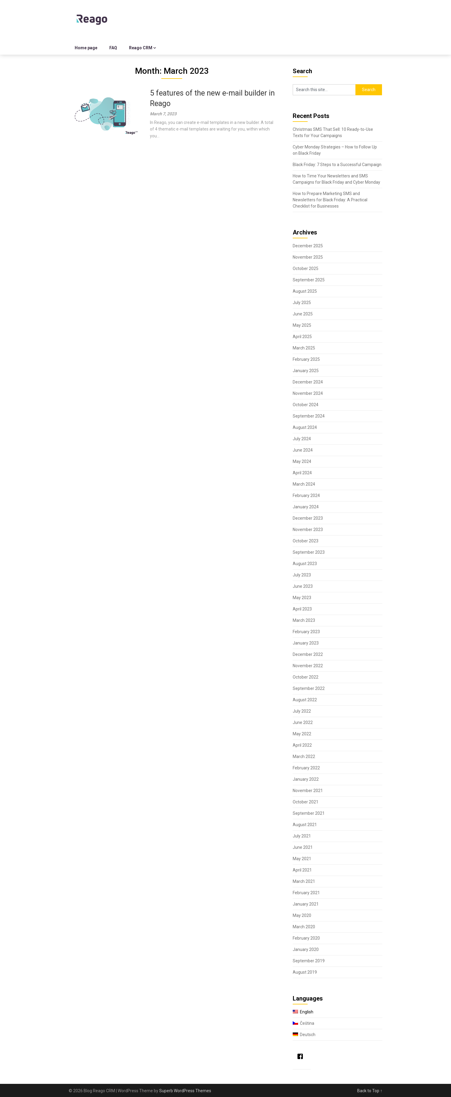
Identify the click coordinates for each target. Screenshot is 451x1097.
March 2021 (304, 881)
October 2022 (305, 677)
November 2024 (308, 393)
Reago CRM (140, 47)
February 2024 (306, 495)
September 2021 (309, 813)
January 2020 (306, 949)
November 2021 (308, 790)
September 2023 (309, 552)
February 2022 (306, 767)
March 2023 (304, 620)
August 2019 (305, 972)
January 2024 (306, 506)
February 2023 (306, 631)
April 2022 (302, 745)
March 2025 (304, 348)
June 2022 (303, 722)
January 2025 (306, 370)
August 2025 (305, 291)
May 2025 (302, 325)
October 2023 (305, 540)
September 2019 (309, 960)
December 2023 (308, 518)
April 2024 (302, 472)
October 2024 (305, 404)
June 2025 (303, 314)
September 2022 (309, 688)
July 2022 (302, 711)
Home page (86, 47)
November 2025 (308, 257)
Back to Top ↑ (369, 1090)
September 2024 (309, 416)
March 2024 (304, 484)
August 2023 (305, 563)
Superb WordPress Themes (185, 1090)
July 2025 (302, 302)
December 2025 (308, 245)
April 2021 (302, 870)
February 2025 (306, 359)
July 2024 (302, 438)
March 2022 (304, 756)
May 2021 (302, 858)
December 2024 (308, 382)
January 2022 (306, 779)
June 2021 (303, 847)
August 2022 (305, 699)
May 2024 (302, 461)
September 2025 (309, 279)
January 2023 (306, 643)
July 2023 (302, 575)
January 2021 (306, 904)
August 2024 (305, 427)
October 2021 (305, 802)
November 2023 (308, 529)
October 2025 (305, 268)
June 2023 (303, 586)
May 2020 (302, 915)
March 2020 (304, 926)
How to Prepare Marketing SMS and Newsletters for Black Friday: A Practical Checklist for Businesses (330, 199)
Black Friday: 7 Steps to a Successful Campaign (337, 164)
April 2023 (302, 609)
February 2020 (306, 938)
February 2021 (306, 892)
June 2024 (303, 450)
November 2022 (308, 665)
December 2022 (308, 654)
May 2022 (302, 733)
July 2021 (302, 836)
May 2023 (302, 597)
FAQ (113, 47)
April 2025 (302, 336)
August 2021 (305, 824)
